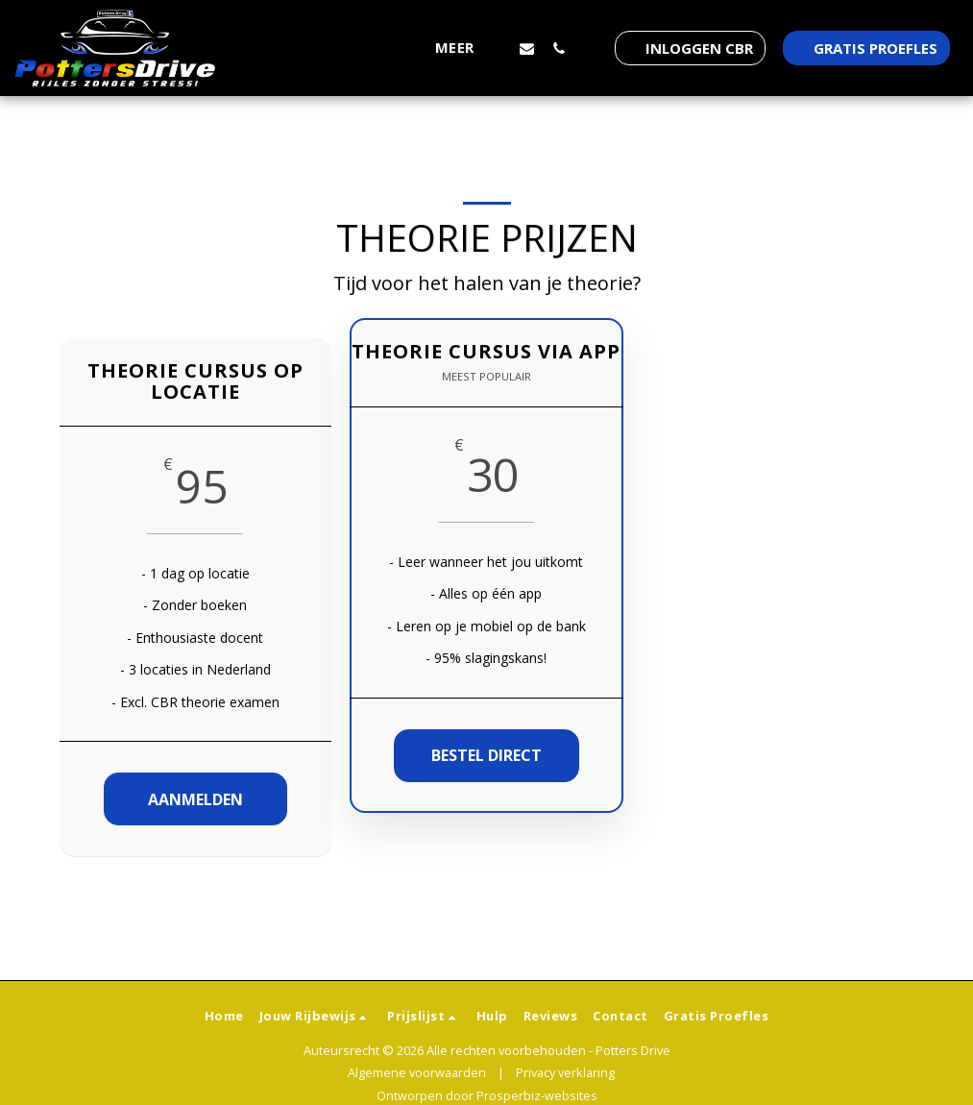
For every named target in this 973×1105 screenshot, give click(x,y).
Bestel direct (486, 755)
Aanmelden (195, 799)
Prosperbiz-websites (536, 1095)
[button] (527, 48)
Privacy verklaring (565, 1072)
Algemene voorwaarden (417, 1072)
